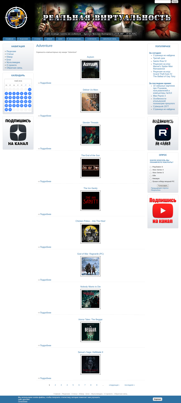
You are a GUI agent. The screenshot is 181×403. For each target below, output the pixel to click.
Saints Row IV (160, 61)
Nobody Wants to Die (90, 287)
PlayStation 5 (157, 167)
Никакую (156, 178)
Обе (154, 176)
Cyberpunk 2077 (161, 106)
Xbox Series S (158, 173)
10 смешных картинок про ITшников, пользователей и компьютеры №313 (164, 89)
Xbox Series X (158, 170)
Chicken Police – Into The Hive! (91, 221)
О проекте (92, 39)
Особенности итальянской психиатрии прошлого (164, 101)
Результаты (155, 190)
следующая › (114, 385)
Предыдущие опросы (160, 188)
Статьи (37, 39)
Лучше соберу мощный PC (163, 181)
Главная (9, 39)
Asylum (90, 57)
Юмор (49, 39)
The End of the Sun (90, 155)
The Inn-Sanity (90, 188)
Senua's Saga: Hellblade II (90, 352)
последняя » (130, 385)
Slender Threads (90, 122)
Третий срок (159, 58)
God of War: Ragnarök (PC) (90, 254)
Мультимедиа (75, 39)
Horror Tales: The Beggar (90, 319)
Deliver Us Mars (90, 90)
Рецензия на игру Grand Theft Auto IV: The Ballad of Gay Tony (164, 74)
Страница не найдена (164, 55)
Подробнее (45, 83)
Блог (60, 39)
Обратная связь (109, 39)
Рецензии (24, 39)
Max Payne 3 (159, 96)
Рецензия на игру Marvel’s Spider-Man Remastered (163, 66)
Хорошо (157, 399)
